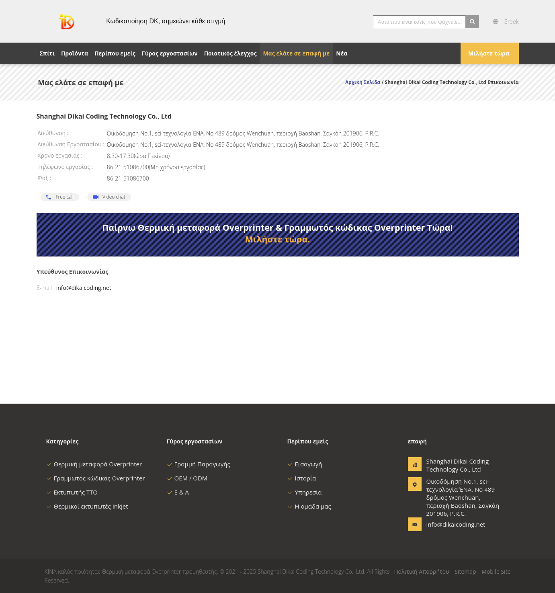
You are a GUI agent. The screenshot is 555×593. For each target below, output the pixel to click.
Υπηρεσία (304, 492)
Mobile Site (495, 571)
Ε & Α (178, 492)
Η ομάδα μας (309, 506)
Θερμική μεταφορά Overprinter (94, 464)
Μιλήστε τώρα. (489, 53)
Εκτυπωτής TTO (72, 492)
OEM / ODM (187, 478)
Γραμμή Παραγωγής (198, 464)
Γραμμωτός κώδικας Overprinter (95, 478)
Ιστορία (301, 478)
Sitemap (465, 571)
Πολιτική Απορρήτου (421, 571)
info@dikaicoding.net (83, 287)
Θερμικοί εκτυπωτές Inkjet (87, 506)
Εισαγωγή (304, 464)
